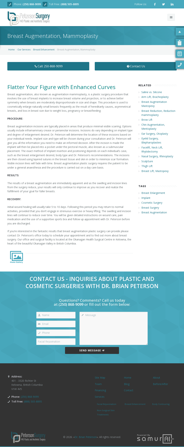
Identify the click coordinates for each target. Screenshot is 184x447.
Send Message (91, 350)
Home (11, 49)
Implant (145, 198)
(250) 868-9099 (32, 4)
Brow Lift (146, 119)
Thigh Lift (147, 166)
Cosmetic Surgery (151, 202)
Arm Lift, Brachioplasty (155, 97)
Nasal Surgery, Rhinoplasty (157, 156)
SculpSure (147, 161)
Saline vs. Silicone (151, 92)
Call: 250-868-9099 (48, 66)
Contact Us (135, 66)
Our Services (23, 49)
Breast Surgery (150, 207)
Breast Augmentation (154, 212)
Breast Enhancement (44, 49)
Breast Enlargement (153, 193)
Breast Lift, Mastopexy (155, 171)
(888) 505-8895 (70, 4)
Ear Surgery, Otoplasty (154, 133)
